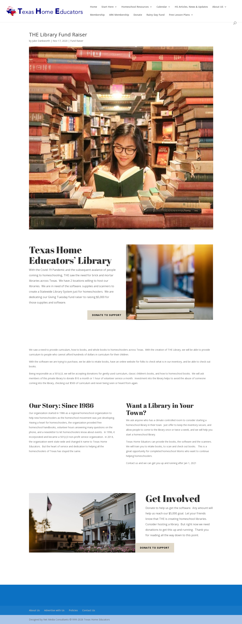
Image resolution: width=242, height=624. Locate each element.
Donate (138, 15)
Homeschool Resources (135, 7)
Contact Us (88, 610)
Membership (97, 15)
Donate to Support (106, 315)
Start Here (107, 7)
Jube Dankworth (41, 40)
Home (93, 7)
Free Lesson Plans (179, 15)
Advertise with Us (54, 610)
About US (217, 7)
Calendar (162, 7)
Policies (73, 610)
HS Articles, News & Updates (191, 7)
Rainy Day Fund (155, 15)
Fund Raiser (76, 40)
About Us (34, 610)
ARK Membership (119, 15)
